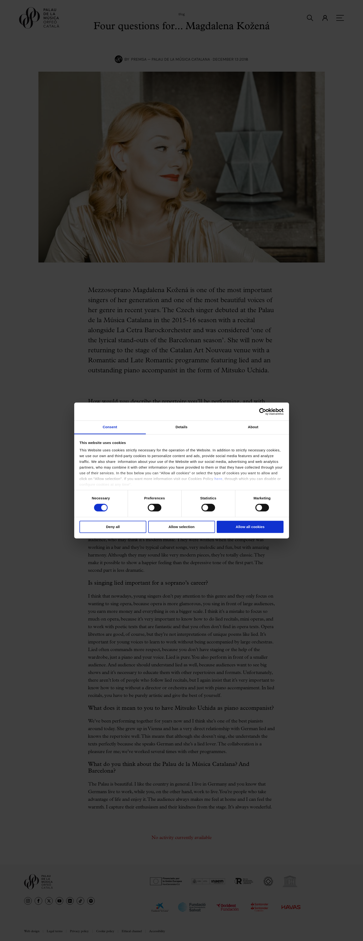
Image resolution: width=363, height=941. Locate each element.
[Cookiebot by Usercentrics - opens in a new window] (263, 411)
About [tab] (253, 427)
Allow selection (181, 527)
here (218, 479)
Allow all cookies (250, 527)
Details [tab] (182, 427)
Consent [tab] (110, 427)
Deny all (113, 527)
